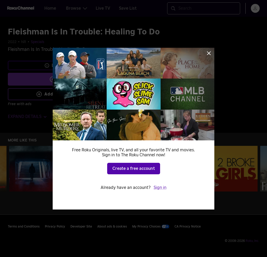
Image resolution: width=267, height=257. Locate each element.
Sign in (160, 188)
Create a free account (133, 168)
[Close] (209, 53)
